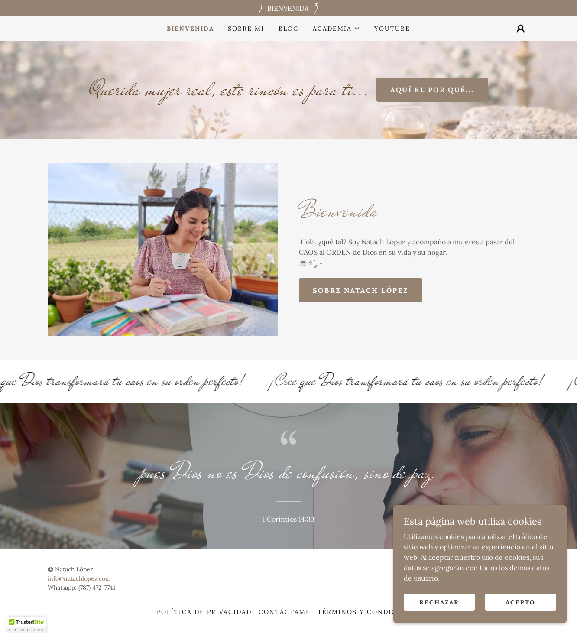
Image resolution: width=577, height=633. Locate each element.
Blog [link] (289, 28)
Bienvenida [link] (190, 28)
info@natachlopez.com (79, 578)
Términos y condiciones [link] (369, 612)
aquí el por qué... (432, 89)
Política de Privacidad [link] (204, 612)
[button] (336, 28)
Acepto (520, 614)
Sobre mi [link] (246, 28)
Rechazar (439, 614)
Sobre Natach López (360, 290)
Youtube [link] (392, 28)
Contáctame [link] (285, 612)
